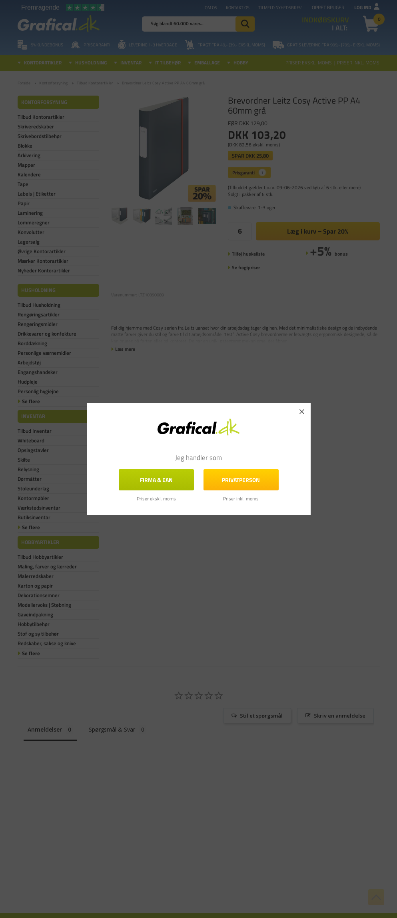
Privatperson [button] (241, 480)
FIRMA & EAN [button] (156, 480)
